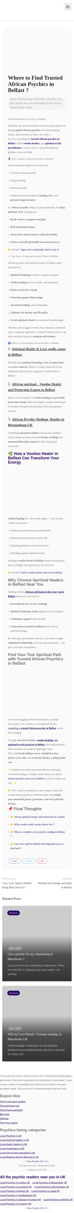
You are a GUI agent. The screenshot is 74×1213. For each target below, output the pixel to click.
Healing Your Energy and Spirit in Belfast (54, 883)
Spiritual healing (17, 107)
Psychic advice (22, 103)
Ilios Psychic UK (35, 1161)
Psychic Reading (37, 103)
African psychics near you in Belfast (26, 778)
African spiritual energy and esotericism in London (39, 817)
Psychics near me (53, 103)
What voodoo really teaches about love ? (34, 824)
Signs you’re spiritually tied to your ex (40, 249)
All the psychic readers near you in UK (33, 1177)
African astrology (24, 99)
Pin (41, 861)
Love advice (51, 99)
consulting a (32, 728)
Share (14, 861)
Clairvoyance (39, 99)
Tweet (28, 861)
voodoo (28, 107)
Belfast (13, 99)
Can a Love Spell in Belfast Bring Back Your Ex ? (19, 883)
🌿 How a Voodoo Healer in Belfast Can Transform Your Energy (33, 457)
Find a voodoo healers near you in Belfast (41, 572)
